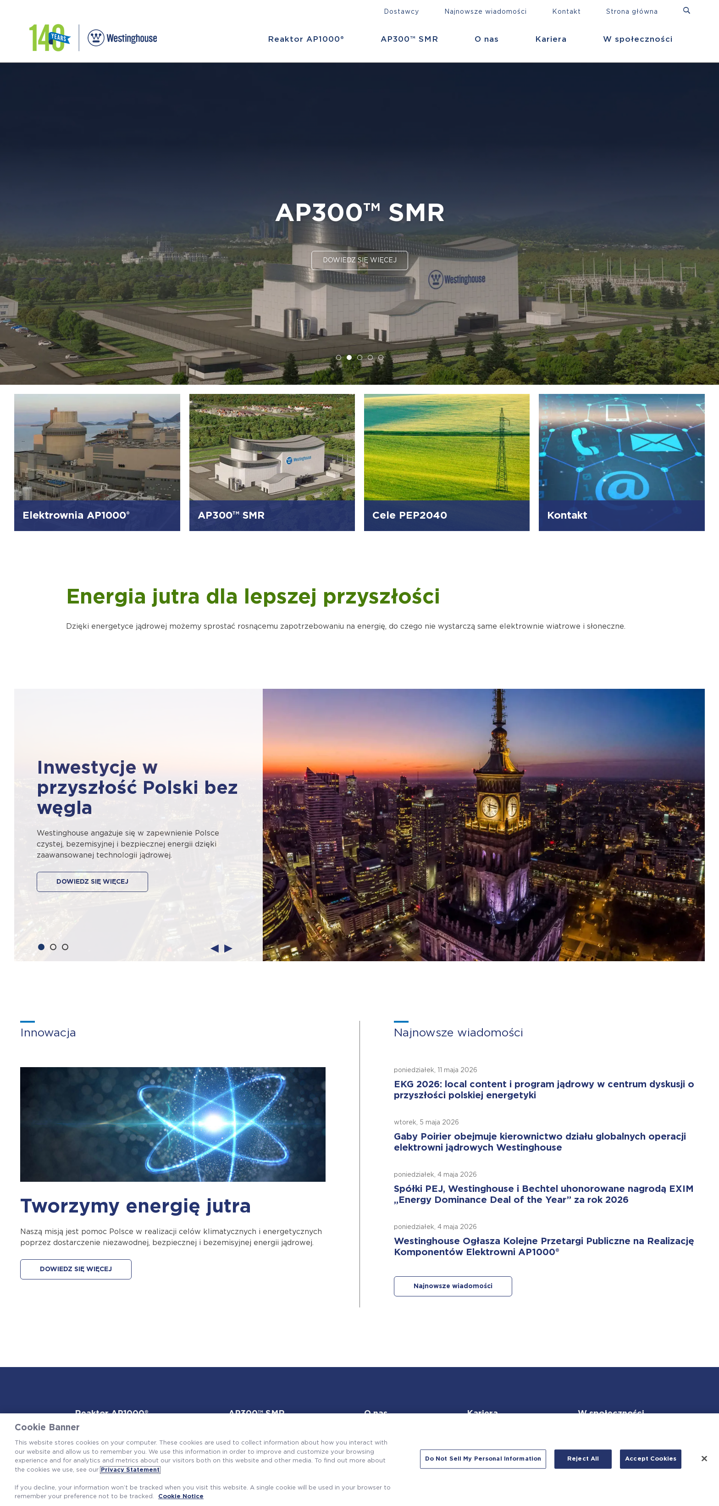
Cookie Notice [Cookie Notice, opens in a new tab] (181, 1497)
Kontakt (566, 12)
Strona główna (632, 12)
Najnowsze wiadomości (485, 12)
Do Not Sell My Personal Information (483, 1459)
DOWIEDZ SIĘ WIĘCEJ (92, 882)
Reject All (583, 1459)
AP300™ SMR (409, 39)
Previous (214, 947)
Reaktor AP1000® (306, 39)
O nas (487, 39)
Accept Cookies (650, 1459)
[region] (359, 1459)
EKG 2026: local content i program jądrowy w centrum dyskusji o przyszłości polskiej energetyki (544, 1090)
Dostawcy (401, 12)
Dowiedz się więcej (360, 260)
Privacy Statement (130, 1470)
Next (228, 947)
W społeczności (638, 39)
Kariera (551, 39)
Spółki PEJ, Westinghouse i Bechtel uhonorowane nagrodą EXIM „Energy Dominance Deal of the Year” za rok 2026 (544, 1195)
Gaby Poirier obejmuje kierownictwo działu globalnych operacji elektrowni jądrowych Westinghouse (540, 1142)
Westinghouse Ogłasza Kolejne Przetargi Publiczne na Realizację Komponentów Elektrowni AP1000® (544, 1247)
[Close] (704, 1459)
